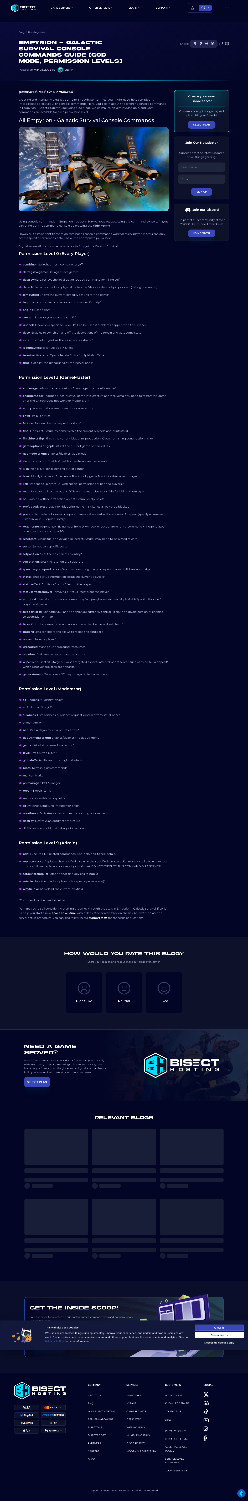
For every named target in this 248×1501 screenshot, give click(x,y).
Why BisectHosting (101, 1411)
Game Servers (136, 1411)
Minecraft (133, 1395)
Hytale (131, 1403)
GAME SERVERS (60, 7)
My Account (173, 1395)
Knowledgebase (177, 1403)
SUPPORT (162, 7)
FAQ (90, 1403)
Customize (219, 1486)
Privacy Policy (175, 1431)
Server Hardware (101, 1419)
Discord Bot (135, 1443)
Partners (94, 1443)
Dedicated (133, 1419)
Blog (22, 32)
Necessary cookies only (219, 1493)
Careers (94, 1451)
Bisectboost (97, 1435)
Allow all (219, 1478)
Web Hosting (135, 1427)
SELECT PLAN (37, 1082)
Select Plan (201, 124)
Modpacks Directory (141, 1451)
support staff (98, 918)
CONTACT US (173, 1411)
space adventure (64, 913)
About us (94, 1395)
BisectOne (95, 1427)
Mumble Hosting (138, 1435)
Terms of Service (177, 1438)
